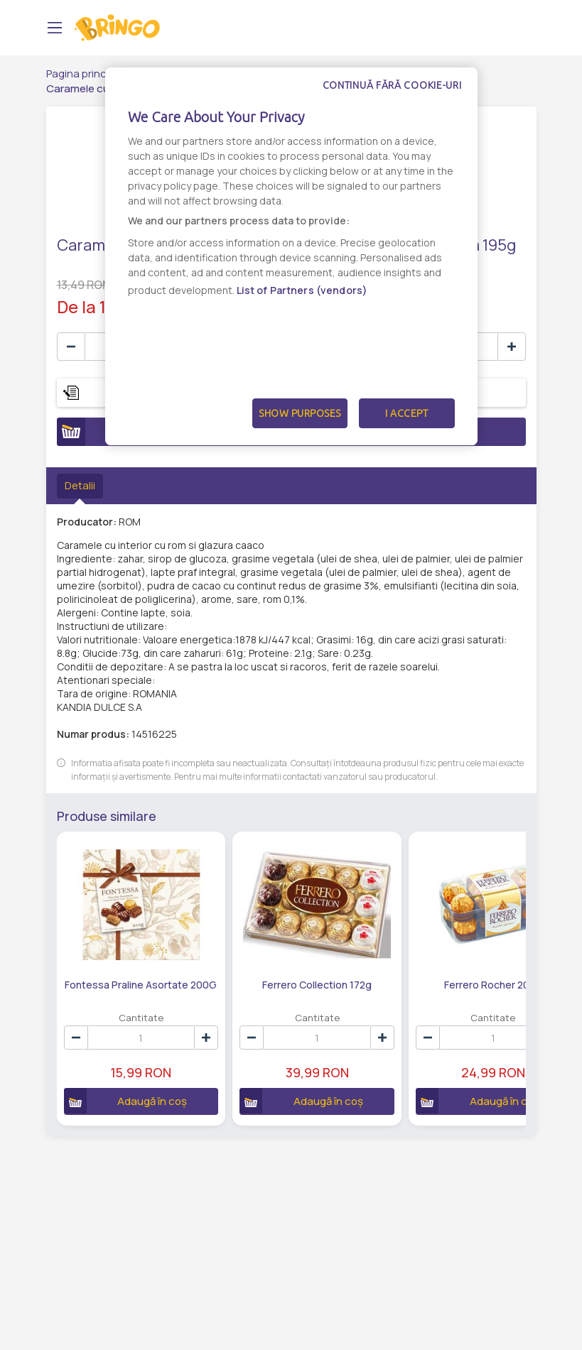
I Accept (406, 413)
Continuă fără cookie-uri (392, 85)
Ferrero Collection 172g (268, 960)
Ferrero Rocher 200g (411, 960)
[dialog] (291, 256)
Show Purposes (300, 413)
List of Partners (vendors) (302, 290)
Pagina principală (87, 73)
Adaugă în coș (117, 1076)
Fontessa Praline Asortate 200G (124, 966)
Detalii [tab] (80, 485)
